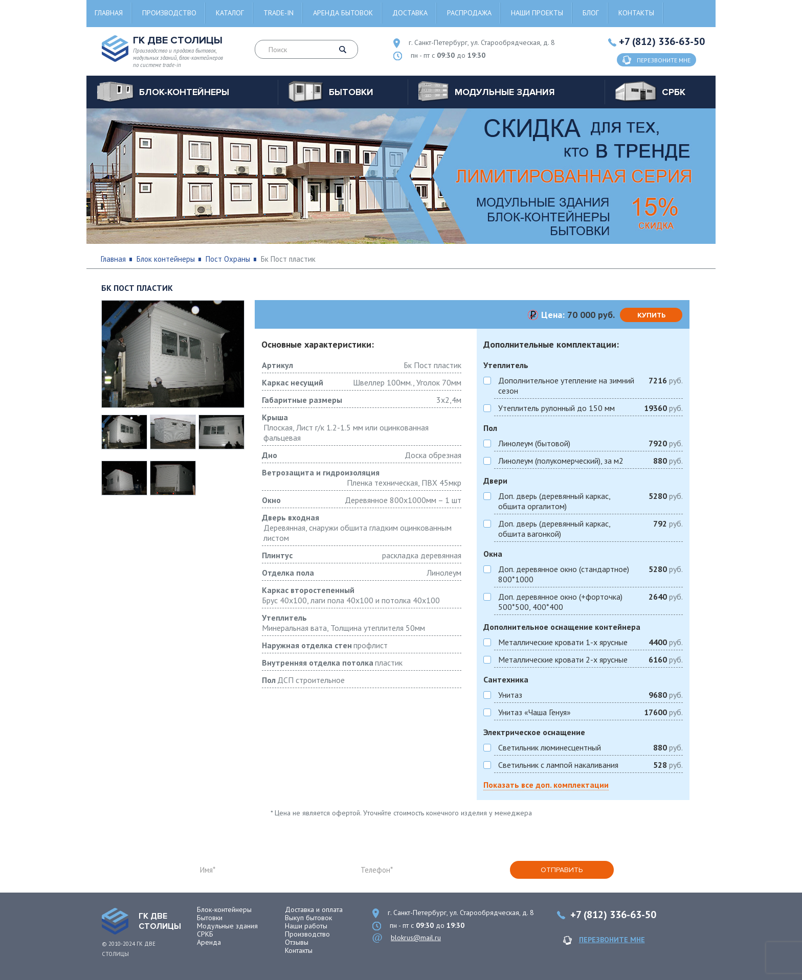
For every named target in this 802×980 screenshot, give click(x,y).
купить (651, 315)
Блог (591, 12)
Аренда (209, 942)
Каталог (230, 12)
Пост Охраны (228, 259)
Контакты (636, 12)
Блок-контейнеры (224, 909)
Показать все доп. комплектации (546, 785)
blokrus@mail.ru (416, 937)
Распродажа (469, 12)
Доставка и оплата (314, 909)
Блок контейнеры (166, 259)
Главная (109, 12)
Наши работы (306, 926)
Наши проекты (537, 12)
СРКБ (205, 934)
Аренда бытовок (343, 12)
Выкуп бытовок (308, 918)
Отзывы (296, 942)
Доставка (410, 12)
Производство (169, 12)
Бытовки (209, 918)
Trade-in (278, 12)
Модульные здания (227, 926)
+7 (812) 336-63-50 (662, 41)
